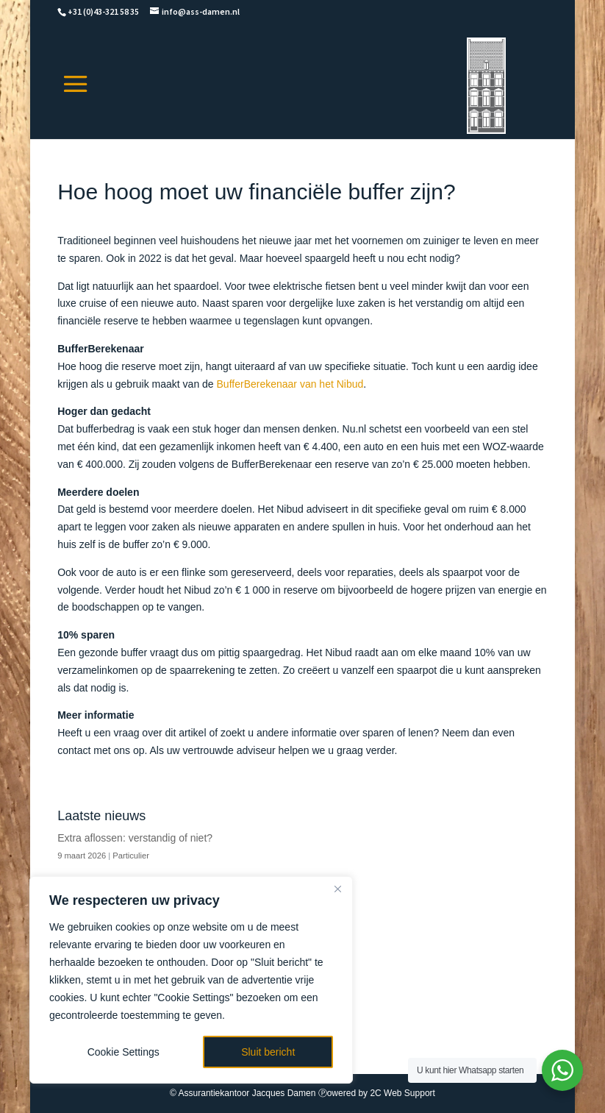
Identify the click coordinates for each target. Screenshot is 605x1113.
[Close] (337, 888)
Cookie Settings (123, 1052)
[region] (191, 980)
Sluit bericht (268, 1052)
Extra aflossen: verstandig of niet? (134, 838)
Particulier (130, 855)
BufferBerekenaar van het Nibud (290, 384)
